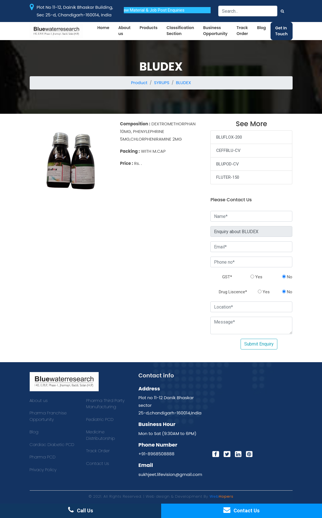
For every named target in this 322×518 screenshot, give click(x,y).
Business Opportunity (215, 30)
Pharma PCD (43, 457)
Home (103, 27)
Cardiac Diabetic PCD (52, 444)
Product (139, 83)
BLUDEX (183, 83)
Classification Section (180, 30)
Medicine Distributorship (100, 435)
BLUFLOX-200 (229, 137)
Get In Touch (281, 31)
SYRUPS (161, 83)
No (287, 276)
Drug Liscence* (233, 291)
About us (124, 30)
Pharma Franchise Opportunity (48, 416)
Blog (261, 27)
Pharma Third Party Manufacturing (105, 403)
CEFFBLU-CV (228, 150)
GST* (227, 276)
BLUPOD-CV (227, 164)
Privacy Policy (43, 470)
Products (148, 27)
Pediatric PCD (100, 419)
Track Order (242, 30)
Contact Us (97, 463)
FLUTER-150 (227, 177)
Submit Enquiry (259, 344)
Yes (256, 276)
